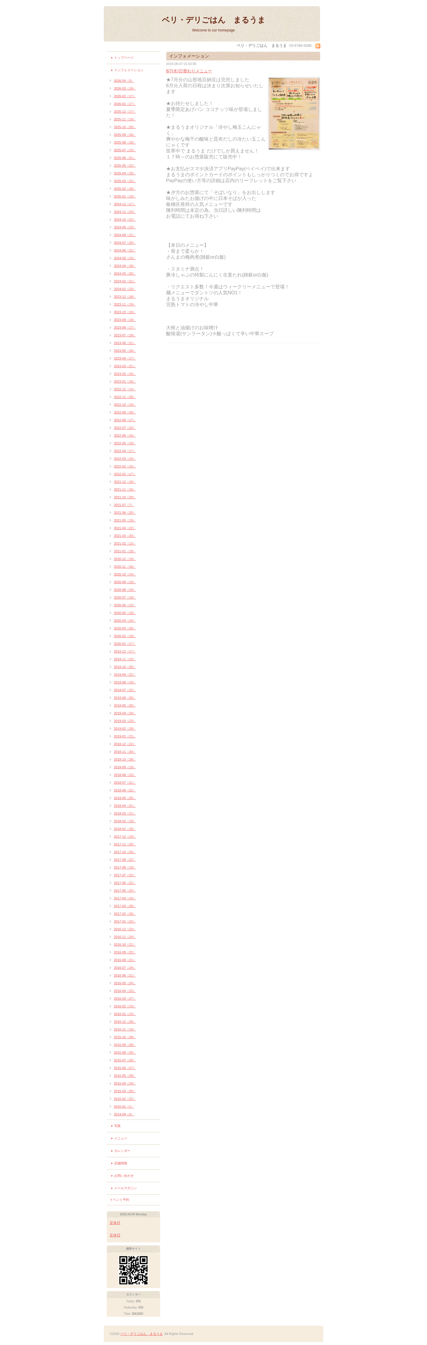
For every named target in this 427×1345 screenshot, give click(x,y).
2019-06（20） (125, 697)
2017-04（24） (125, 898)
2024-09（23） (125, 227)
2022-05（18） (125, 443)
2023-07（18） (125, 335)
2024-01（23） (125, 289)
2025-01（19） (125, 196)
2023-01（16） (125, 381)
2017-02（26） (125, 913)
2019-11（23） (125, 659)
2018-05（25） (125, 798)
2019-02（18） (125, 728)
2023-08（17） (125, 327)
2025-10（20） (125, 127)
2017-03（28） (125, 906)
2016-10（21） (125, 944)
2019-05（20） (125, 705)
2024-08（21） (125, 235)
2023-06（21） (125, 343)
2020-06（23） (125, 605)
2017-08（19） (125, 867)
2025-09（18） (125, 134)
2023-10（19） (125, 312)
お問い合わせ (124, 1175)
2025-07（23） (125, 150)
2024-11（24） (125, 212)
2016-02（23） (125, 1006)
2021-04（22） (125, 528)
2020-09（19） (125, 582)
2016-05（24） (125, 983)
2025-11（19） (125, 119)
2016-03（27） (125, 998)
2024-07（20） (125, 242)
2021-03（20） (125, 536)
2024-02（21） (125, 281)
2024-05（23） (125, 258)
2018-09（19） (125, 767)
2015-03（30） (125, 1091)
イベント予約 (119, 1199)
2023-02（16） (125, 374)
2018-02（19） (125, 821)
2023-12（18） (125, 296)
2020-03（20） (125, 628)
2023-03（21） (125, 366)
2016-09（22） (125, 952)
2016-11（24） (125, 937)
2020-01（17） (125, 644)
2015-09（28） (125, 1045)
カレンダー (122, 1150)
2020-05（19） (125, 613)
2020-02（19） (125, 636)
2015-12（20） (125, 1021)
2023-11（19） (125, 304)
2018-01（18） (125, 829)
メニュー (120, 1138)
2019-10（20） (125, 667)
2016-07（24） (125, 967)
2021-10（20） (125, 497)
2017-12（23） (125, 836)
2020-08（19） (125, 590)
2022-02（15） (125, 466)
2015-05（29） (125, 1075)
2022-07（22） (125, 428)
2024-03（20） (125, 273)
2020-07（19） (125, 597)
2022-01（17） (125, 474)
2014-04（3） (124, 1114)
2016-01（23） (125, 1014)
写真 (117, 1126)
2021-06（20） (125, 512)
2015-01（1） (124, 1106)
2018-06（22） (125, 790)
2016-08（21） (125, 960)
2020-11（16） (125, 566)
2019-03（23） (125, 721)
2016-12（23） (125, 929)
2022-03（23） (125, 458)
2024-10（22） (125, 219)
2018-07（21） (125, 782)
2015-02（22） (125, 1099)
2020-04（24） (125, 620)
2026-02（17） (125, 96)
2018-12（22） (125, 744)
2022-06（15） (125, 435)
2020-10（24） (125, 574)
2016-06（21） (125, 975)
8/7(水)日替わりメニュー (189, 71)
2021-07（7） (124, 505)
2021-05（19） (125, 520)
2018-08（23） (125, 775)
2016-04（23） (125, 991)
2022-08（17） (125, 420)
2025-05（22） (125, 165)
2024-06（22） (125, 250)
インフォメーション (129, 70)
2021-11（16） (125, 489)
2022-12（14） (125, 389)
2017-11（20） (125, 844)
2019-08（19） (125, 682)
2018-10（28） (125, 759)
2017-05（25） (125, 890)
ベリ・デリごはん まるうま (213, 19)
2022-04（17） (125, 451)
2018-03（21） (125, 813)
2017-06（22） (125, 883)
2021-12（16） (125, 482)
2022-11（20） (125, 397)
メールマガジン (125, 1188)
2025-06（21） (125, 158)
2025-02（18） (125, 188)
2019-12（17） (125, 651)
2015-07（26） (125, 1060)
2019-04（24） (125, 713)
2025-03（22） (125, 181)
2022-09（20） (125, 412)
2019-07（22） (125, 690)
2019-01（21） (125, 736)
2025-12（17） (125, 111)
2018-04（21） (125, 805)
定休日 (115, 1223)
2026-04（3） (124, 80)
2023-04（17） (125, 358)
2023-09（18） (125, 320)
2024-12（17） (125, 204)
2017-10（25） (125, 852)
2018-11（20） (125, 751)
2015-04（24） (125, 1083)
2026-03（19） (125, 88)
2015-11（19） (125, 1029)
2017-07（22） (125, 875)
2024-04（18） (125, 266)
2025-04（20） (125, 173)
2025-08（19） (125, 142)
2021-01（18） (125, 551)
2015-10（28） (125, 1037)
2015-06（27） (125, 1068)
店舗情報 (120, 1163)
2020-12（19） (125, 559)
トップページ (124, 57)
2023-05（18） (125, 350)
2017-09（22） (125, 859)
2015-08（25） (125, 1052)
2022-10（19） (125, 404)
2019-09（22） (125, 674)
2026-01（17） (125, 104)
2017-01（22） (125, 921)
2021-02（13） (125, 543)
